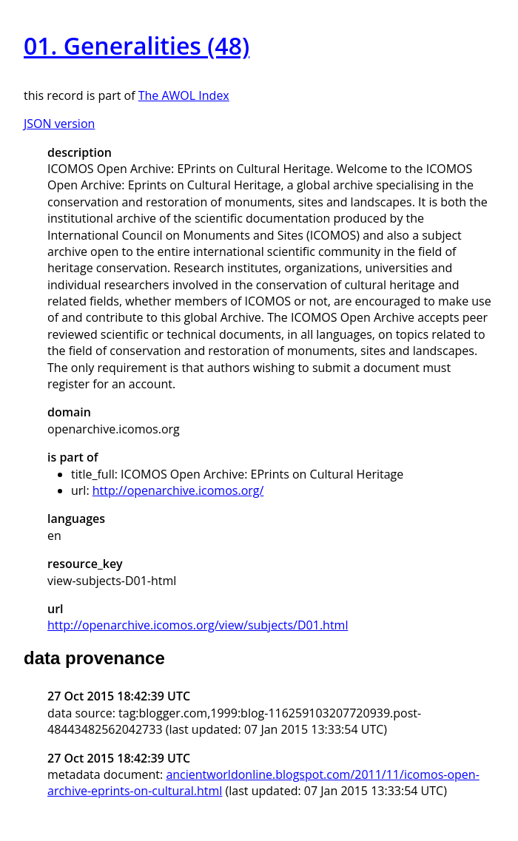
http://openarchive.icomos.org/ (178, 490)
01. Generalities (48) (136, 45)
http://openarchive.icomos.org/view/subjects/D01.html (197, 625)
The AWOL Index (183, 95)
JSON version (59, 123)
